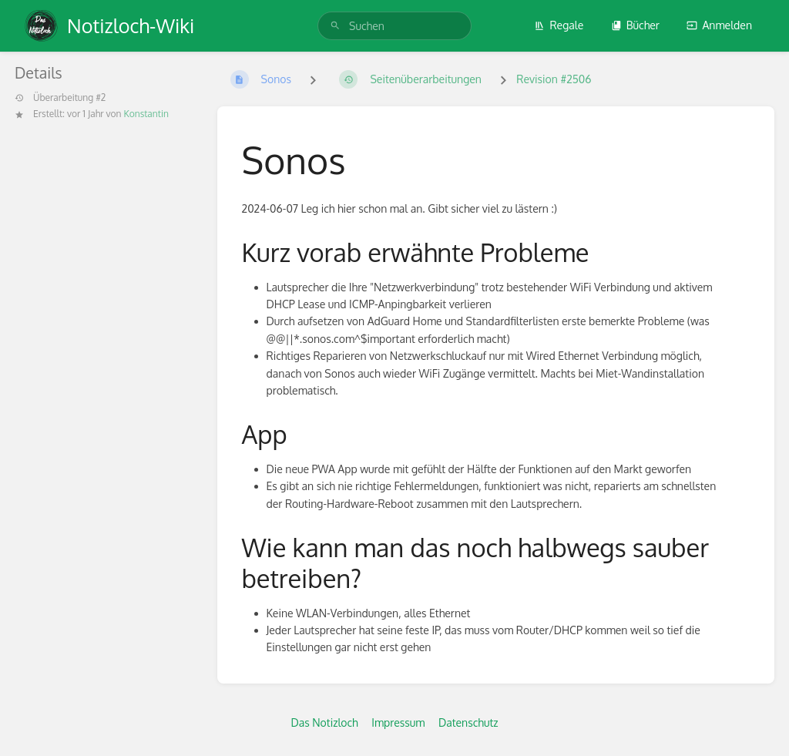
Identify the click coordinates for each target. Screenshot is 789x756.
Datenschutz (468, 722)
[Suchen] (335, 25)
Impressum (398, 722)
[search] (394, 26)
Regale (558, 25)
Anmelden (719, 25)
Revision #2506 (553, 79)
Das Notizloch (324, 722)
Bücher (635, 25)
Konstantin (145, 113)
